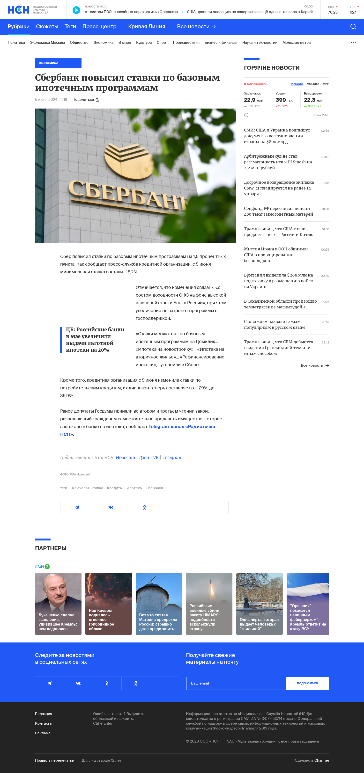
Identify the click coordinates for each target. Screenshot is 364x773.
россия (297, 84)
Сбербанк (154, 488)
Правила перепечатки (54, 760)
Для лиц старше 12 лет (102, 760)
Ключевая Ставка (87, 488)
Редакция (43, 713)
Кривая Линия (146, 27)
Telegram (172, 457)
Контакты (43, 723)
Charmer (321, 760)
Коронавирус (257, 84)
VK (156, 457)
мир (326, 84)
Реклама (42, 733)
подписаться (307, 683)
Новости (125, 457)
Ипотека (134, 488)
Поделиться (86, 99)
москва (313, 84)
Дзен (144, 457)
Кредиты (115, 488)
